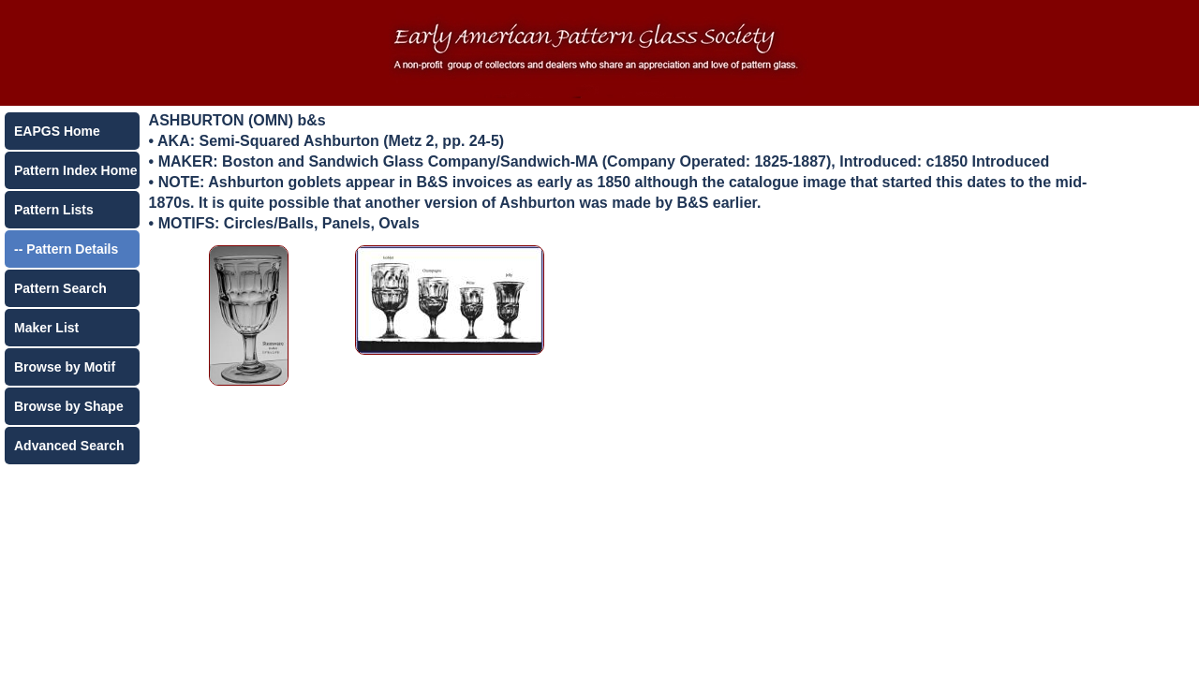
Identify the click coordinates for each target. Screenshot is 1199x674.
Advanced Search (69, 445)
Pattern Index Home (75, 170)
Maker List (46, 327)
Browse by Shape (69, 406)
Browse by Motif (64, 366)
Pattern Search (60, 288)
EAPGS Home (57, 131)
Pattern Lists (54, 209)
